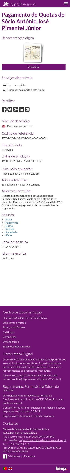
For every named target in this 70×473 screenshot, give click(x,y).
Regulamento (10, 416)
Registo (9, 228)
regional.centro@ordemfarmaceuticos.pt (42, 440)
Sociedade (11, 232)
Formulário (26, 416)
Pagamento (11, 222)
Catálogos (8, 332)
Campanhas (9, 336)
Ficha (8, 219)
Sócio (8, 235)
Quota (9, 225)
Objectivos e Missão (14, 322)
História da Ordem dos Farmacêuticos (25, 317)
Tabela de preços (44, 416)
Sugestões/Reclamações (16, 346)
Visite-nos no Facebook (19, 456)
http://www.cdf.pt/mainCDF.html (41, 379)
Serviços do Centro (14, 327)
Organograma (11, 341)
